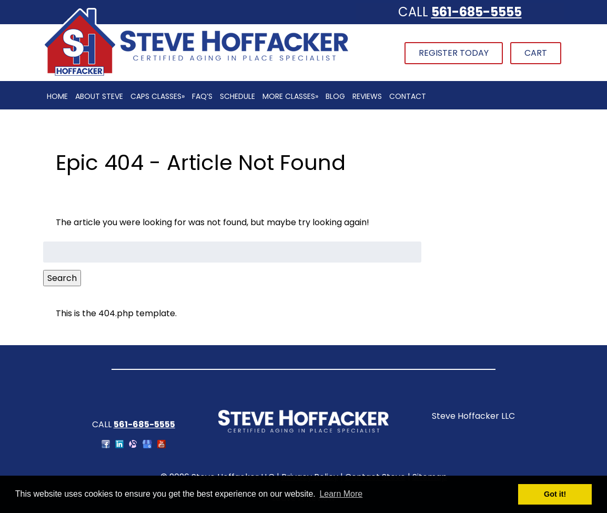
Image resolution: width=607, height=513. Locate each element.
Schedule (237, 96)
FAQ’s (202, 96)
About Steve (99, 96)
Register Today (454, 53)
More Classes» (290, 96)
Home (57, 96)
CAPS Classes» (157, 96)
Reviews (367, 96)
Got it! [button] (555, 494)
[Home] (196, 74)
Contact (407, 96)
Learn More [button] (340, 493)
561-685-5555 (476, 12)
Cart (535, 53)
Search (62, 278)
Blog (335, 96)
